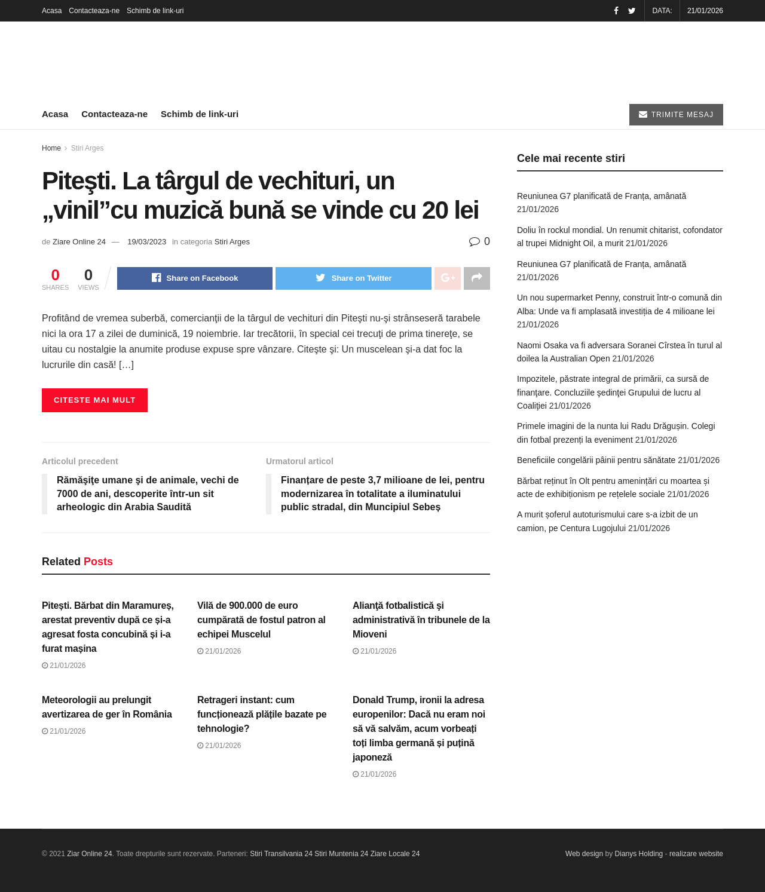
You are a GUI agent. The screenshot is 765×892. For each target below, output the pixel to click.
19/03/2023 (146, 241)
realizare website (696, 854)
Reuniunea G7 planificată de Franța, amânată (601, 196)
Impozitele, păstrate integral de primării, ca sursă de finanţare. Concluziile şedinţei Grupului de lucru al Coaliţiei (613, 392)
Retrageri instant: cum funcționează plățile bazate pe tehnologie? (261, 714)
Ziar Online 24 (89, 854)
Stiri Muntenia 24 (341, 854)
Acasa (52, 11)
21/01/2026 (63, 665)
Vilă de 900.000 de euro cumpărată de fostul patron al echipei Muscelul (261, 619)
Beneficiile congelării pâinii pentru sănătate (596, 460)
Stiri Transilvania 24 (281, 854)
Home (51, 148)
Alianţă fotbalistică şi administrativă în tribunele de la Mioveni (421, 619)
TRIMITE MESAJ (676, 114)
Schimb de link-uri (155, 11)
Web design (584, 854)
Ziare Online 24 (79, 241)
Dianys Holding (639, 854)
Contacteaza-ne (94, 11)
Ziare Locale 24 (395, 854)
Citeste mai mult (95, 400)
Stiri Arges (87, 148)
